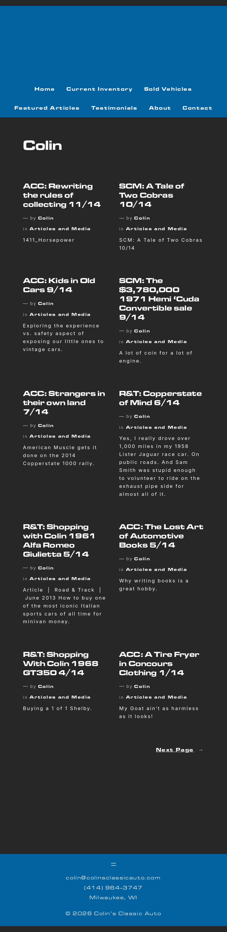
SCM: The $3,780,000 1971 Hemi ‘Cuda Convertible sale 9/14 (159, 300)
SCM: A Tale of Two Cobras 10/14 (151, 197)
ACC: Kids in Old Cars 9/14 (59, 286)
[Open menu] (113, 864)
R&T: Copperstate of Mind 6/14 (160, 399)
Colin (46, 219)
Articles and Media (60, 229)
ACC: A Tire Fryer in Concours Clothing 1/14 (159, 665)
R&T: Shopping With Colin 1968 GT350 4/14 (60, 665)
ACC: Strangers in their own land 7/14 (64, 404)
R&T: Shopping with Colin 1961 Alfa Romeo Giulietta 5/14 (59, 541)
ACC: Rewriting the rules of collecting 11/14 (61, 197)
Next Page (180, 750)
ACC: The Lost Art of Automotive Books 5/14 (161, 537)
